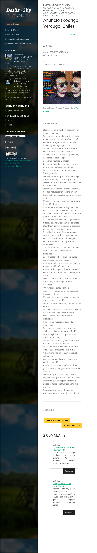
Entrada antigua (71, 426)
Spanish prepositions (54, 16)
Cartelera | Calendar (13, 35)
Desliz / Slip (18, 10)
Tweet (72, 34)
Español (8, 125)
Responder (69, 471)
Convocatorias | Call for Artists (18, 44)
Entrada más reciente (56, 420)
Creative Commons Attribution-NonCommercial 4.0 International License (18, 163)
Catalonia (48, 8)
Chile (56, 8)
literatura (48, 10)
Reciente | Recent (12, 30)
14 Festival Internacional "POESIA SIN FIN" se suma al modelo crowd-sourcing (18, 59)
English (8, 120)
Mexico (64, 13)
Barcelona (48, 5)
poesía (71, 13)
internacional (67, 8)
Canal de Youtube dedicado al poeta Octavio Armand (21, 81)
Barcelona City (62, 5)
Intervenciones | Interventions (17, 39)
